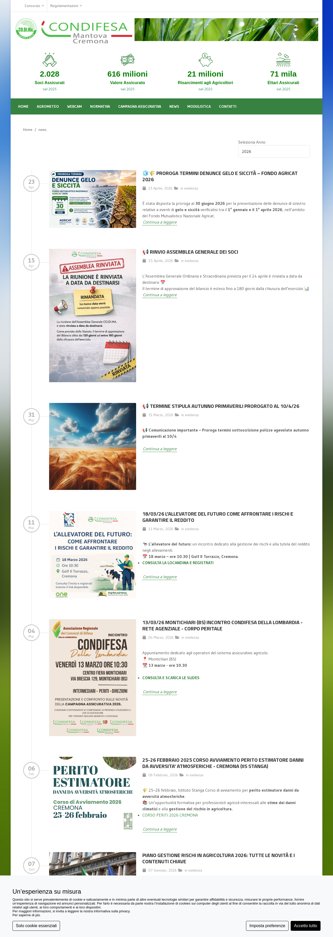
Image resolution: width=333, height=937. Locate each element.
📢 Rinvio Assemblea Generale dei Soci (190, 252)
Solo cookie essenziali (36, 925)
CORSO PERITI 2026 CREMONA (170, 815)
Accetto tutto (305, 925)
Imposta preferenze (267, 925)
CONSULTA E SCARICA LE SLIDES (170, 677)
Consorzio (34, 6)
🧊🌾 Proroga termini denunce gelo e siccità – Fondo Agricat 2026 (220, 176)
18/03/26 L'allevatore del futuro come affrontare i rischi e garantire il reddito (217, 517)
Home (27, 129)
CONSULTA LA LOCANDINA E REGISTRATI (178, 562)
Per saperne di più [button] (26, 915)
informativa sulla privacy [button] (112, 911)
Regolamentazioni (66, 6)
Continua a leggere (160, 222)
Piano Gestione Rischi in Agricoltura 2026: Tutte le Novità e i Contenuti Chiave (218, 858)
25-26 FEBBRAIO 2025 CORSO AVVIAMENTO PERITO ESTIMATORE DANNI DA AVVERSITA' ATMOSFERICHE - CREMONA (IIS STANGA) (223, 763)
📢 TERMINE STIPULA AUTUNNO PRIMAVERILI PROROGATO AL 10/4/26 (220, 406)
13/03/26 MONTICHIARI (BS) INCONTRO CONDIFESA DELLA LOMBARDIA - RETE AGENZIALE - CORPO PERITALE (222, 625)
